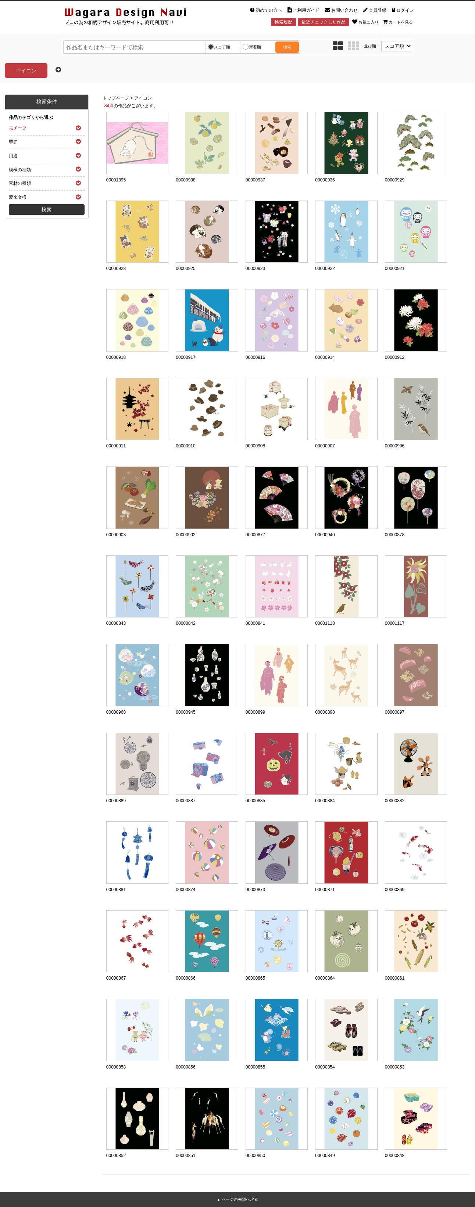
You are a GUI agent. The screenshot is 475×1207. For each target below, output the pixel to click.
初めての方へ (266, 10)
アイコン (143, 98)
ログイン (403, 10)
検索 (287, 47)
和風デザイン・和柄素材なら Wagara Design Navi (131, 18)
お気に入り (365, 21)
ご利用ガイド (303, 10)
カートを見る (398, 21)
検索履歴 (283, 22)
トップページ (116, 98)
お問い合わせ (341, 10)
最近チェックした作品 (323, 22)
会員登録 (374, 10)
